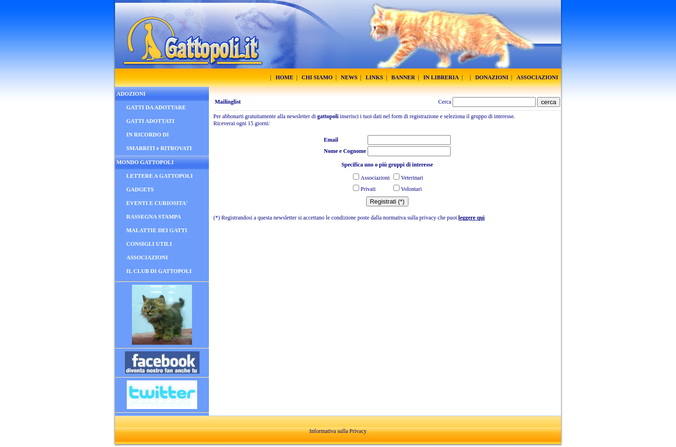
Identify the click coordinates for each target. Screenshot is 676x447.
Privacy (358, 431)
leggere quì (471, 217)
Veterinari (412, 177)
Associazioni (375, 177)
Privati (368, 189)
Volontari (411, 189)
